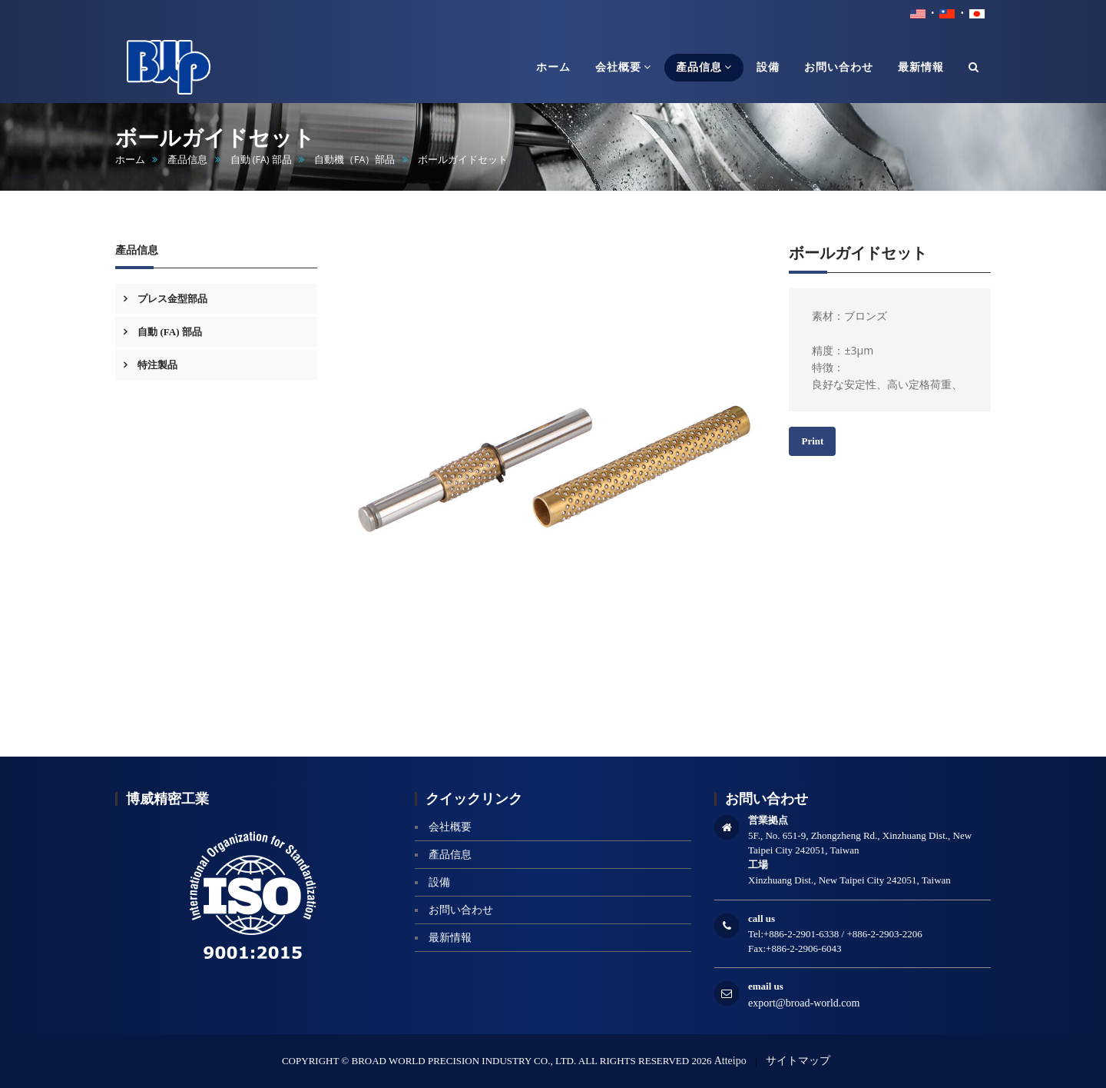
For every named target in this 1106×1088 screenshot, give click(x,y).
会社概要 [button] (623, 67)
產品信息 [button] (704, 67)
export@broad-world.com (803, 1003)
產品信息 (187, 159)
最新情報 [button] (921, 67)
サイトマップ (798, 1060)
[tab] (216, 299)
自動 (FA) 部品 (261, 159)
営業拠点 (768, 820)
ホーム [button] (553, 67)
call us (761, 918)
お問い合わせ (461, 910)
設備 (439, 882)
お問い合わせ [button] (838, 67)
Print (812, 441)
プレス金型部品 (171, 298)
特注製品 (156, 365)
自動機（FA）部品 (354, 159)
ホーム (130, 159)
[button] (974, 68)
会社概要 (450, 827)
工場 (758, 864)
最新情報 (450, 937)
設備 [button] (768, 67)
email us (765, 986)
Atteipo (730, 1060)
